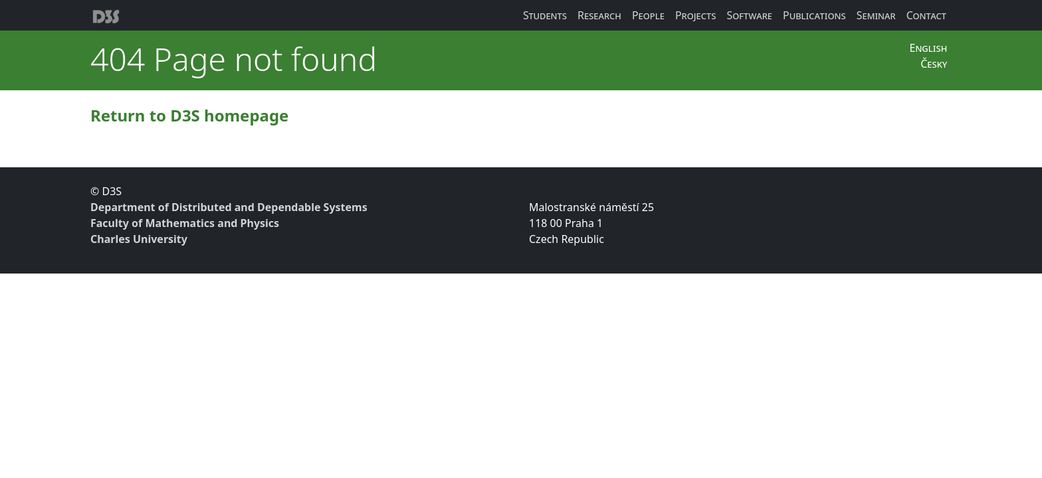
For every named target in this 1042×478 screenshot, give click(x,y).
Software (749, 15)
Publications (814, 15)
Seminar (876, 15)
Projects (695, 15)
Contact (926, 15)
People (648, 15)
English (928, 47)
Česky (933, 63)
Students (545, 15)
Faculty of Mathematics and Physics (184, 223)
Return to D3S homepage (189, 115)
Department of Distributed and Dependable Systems (228, 207)
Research (599, 15)
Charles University (138, 239)
